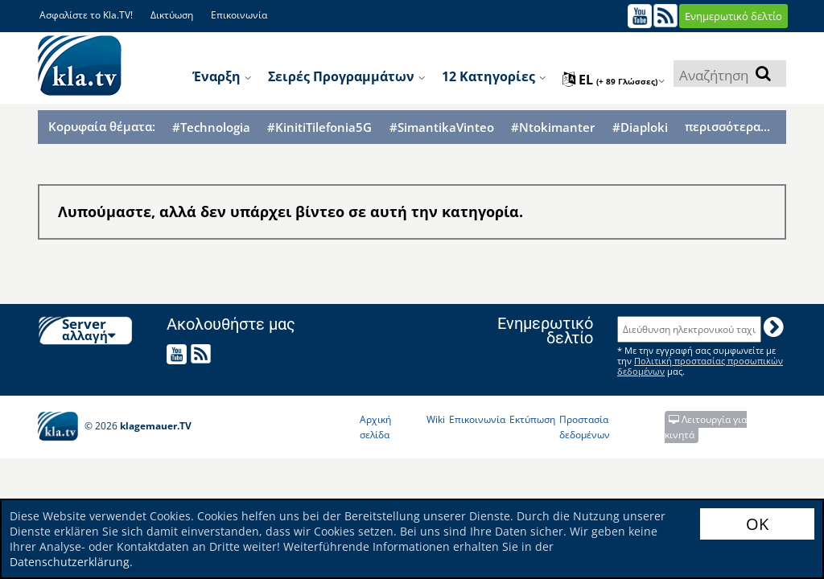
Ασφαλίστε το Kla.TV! (86, 15)
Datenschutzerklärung (70, 561)
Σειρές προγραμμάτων (347, 76)
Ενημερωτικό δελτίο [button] (733, 16)
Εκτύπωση (532, 419)
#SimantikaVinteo (441, 127)
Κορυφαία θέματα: (101, 126)
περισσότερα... (727, 126)
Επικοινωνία (239, 15)
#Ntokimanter (553, 127)
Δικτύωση (171, 15)
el (613, 79)
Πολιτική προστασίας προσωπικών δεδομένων (700, 366)
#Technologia (211, 127)
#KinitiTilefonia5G (319, 127)
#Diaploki (640, 127)
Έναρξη (222, 76)
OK (757, 524)
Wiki (435, 419)
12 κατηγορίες (494, 76)
